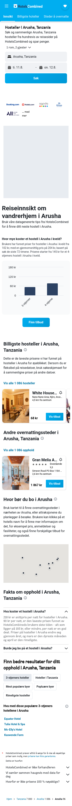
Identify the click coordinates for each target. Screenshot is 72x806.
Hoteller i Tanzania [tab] (47, 677)
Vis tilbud (54, 416)
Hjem (9, 799)
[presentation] (25, 349)
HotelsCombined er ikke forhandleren (38, 767)
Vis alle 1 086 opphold (18, 450)
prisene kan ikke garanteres (41, 756)
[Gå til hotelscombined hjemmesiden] (28, 6)
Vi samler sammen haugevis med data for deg (38, 774)
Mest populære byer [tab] (18, 686)
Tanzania (21, 799)
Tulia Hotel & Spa (14, 724)
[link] (36, 322)
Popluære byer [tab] (45, 686)
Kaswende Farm (13, 735)
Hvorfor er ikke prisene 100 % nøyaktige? (38, 781)
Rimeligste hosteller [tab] (18, 695)
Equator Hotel (12, 718)
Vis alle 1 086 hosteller (19, 383)
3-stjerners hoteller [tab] (17, 677)
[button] (6, 6)
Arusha (40, 799)
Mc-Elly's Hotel (13, 729)
